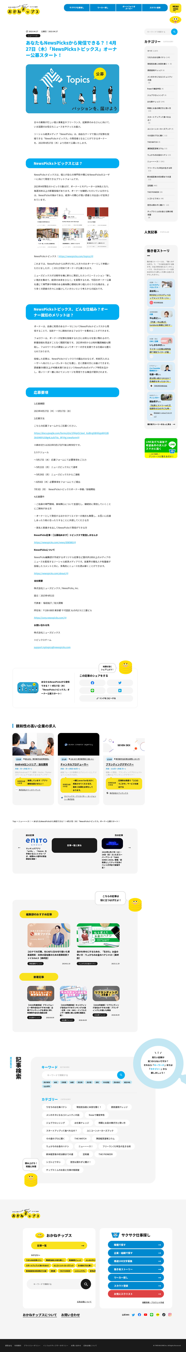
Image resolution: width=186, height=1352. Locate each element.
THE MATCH (80, 1138)
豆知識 (86, 1154)
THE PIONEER (106, 1154)
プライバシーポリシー (32, 1345)
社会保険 (47, 1086)
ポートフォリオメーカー (129, 7)
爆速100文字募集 (123, 1261)
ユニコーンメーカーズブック (100, 1130)
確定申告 (127, 1082)
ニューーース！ (86, 1146)
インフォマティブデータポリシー (55, 1345)
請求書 (89, 1082)
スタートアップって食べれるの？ (61, 1130)
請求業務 (47, 1082)
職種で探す (120, 1244)
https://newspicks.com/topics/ (74, 256)
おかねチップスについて (40, 1314)
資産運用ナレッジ (119, 1107)
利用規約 (18, 1345)
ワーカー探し (102, 7)
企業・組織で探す (123, 1253)
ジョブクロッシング (55, 1122)
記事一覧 (42, 1245)
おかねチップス (25, 1214)
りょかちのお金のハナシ (57, 1146)
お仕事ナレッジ (81, 1122)
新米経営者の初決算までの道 (59, 1154)
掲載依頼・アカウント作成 (153, 1302)
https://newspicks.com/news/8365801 (54, 542)
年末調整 (106, 1082)
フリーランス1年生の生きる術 (117, 1146)
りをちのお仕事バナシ (56, 1107)
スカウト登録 (155, 7)
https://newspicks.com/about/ (50, 573)
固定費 (80, 1082)
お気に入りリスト (123, 1293)
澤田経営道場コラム (105, 1138)
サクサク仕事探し (77, 7)
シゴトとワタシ (53, 1162)
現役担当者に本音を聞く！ (89, 1107)
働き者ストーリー (123, 1269)
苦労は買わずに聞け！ (80, 1162)
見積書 (63, 1082)
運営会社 (8, 1345)
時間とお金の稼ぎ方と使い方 (112, 1122)
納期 (72, 1082)
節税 (97, 1082)
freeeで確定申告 (97, 1114)
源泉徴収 (117, 1082)
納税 (55, 1082)
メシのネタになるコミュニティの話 (62, 1114)
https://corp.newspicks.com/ (49, 617)
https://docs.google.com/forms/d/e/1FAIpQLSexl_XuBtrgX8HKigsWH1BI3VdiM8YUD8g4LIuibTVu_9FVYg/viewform (71, 435)
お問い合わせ (70, 1314)
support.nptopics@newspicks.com (52, 647)
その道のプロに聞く (55, 1138)
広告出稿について (84, 1301)
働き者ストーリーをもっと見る (159, 424)
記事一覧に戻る (74, 845)
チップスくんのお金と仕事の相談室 (62, 1169)
